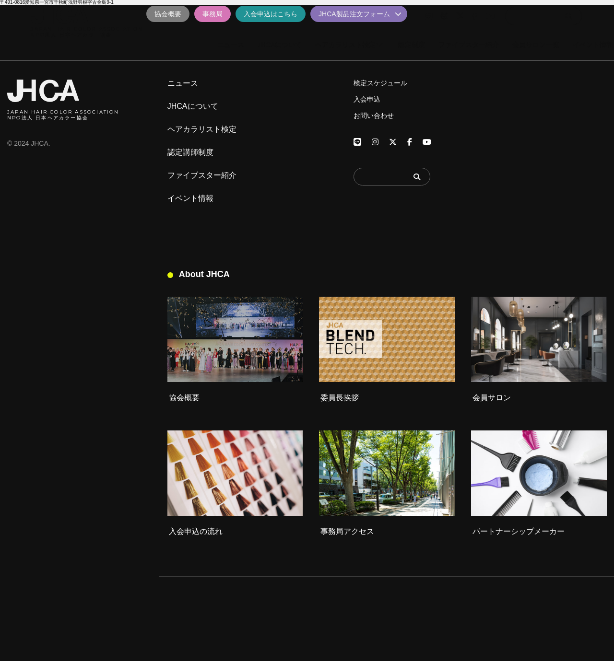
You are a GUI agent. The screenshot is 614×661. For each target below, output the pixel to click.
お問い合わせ (374, 115)
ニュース (182, 83)
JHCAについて (192, 106)
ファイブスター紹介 (201, 175)
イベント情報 (190, 198)
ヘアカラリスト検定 (201, 129)
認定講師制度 (190, 152)
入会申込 (367, 99)
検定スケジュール (380, 83)
